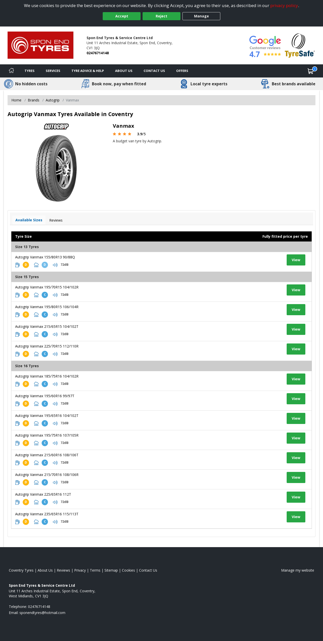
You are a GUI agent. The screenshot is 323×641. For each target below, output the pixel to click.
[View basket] (310, 70)
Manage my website (297, 570)
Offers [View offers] (182, 70)
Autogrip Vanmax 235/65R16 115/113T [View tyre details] (46, 514)
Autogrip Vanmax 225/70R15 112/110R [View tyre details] (46, 346)
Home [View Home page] (16, 100)
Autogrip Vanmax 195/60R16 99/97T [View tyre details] (44, 395)
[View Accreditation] (299, 45)
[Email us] (42, 612)
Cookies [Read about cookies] (128, 570)
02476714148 (98, 52)
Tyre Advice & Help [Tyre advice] (87, 70)
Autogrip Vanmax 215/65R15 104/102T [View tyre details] (46, 326)
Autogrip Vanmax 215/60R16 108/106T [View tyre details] (46, 454)
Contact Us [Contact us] (154, 70)
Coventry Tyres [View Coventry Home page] (21, 570)
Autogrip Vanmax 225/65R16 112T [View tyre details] (43, 494)
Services (53, 70)
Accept (121, 16)
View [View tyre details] (296, 259)
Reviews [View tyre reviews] (56, 220)
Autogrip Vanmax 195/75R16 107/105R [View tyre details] (46, 435)
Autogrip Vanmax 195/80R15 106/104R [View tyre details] (46, 306)
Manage (201, 16)
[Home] (11, 70)
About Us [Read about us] (45, 570)
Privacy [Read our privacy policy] (80, 570)
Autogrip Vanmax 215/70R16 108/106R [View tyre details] (46, 474)
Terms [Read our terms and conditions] (95, 570)
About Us (123, 70)
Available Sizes (28, 220)
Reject (161, 16)
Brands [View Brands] (33, 100)
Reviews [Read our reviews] (63, 570)
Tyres (29, 70)
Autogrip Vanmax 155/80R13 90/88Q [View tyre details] (45, 257)
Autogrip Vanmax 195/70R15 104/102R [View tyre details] (46, 287)
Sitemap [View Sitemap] (111, 570)
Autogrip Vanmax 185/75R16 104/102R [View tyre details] (46, 376)
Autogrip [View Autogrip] (53, 100)
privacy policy (284, 5)
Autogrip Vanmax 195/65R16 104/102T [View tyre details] (46, 415)
